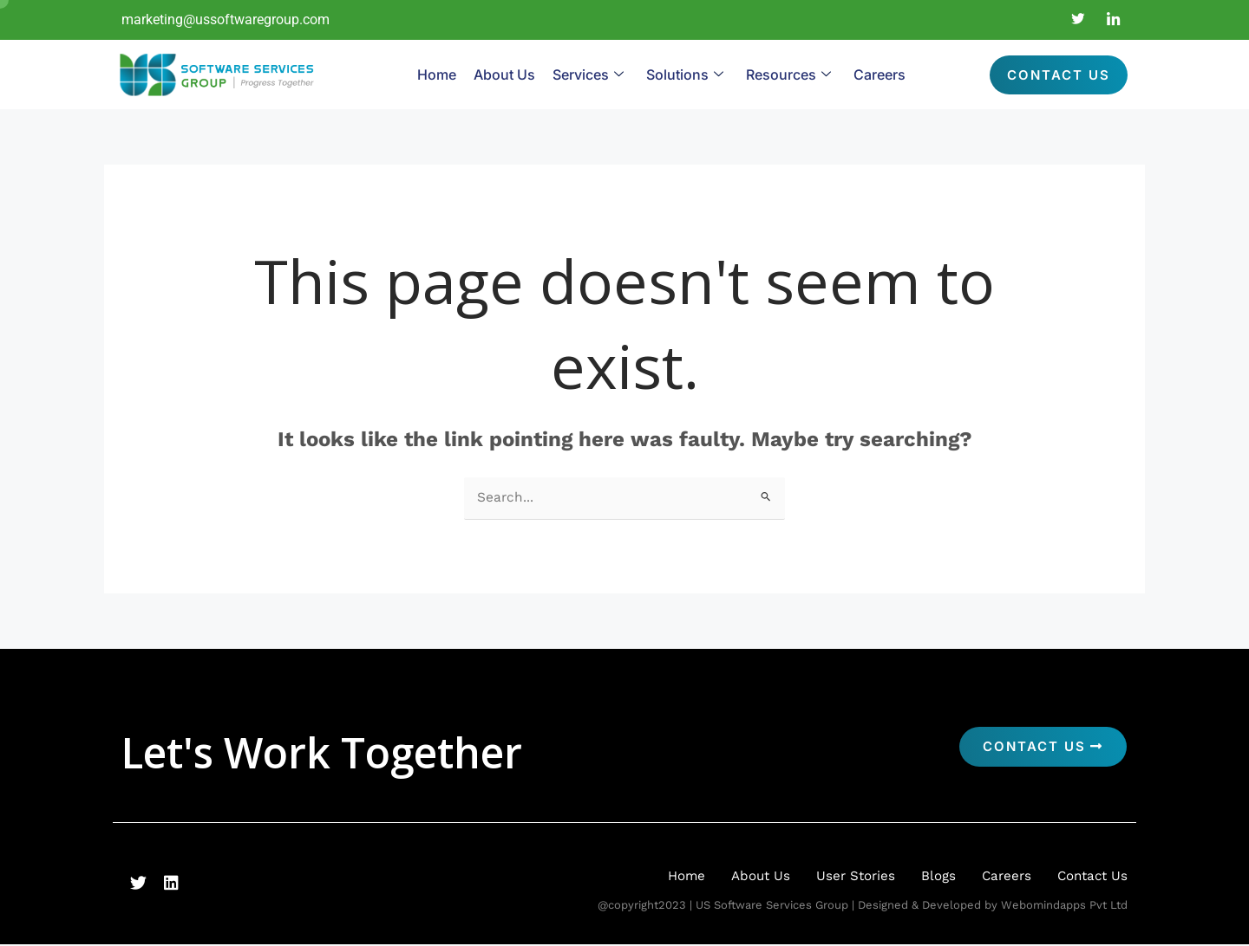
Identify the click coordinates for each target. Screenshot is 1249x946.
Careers (879, 74)
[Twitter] (1078, 20)
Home (436, 74)
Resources (788, 74)
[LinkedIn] (1114, 20)
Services (588, 74)
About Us (504, 74)
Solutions (684, 74)
